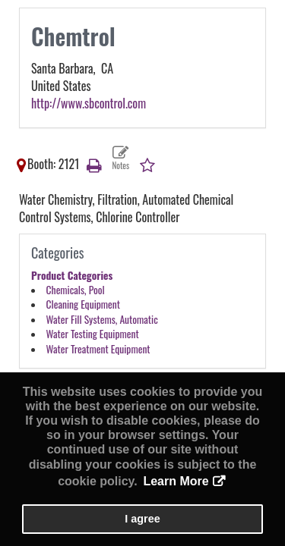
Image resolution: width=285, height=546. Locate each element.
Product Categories (71, 275)
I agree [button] (142, 519)
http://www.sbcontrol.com (88, 103)
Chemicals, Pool (75, 289)
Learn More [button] (175, 481)
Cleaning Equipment (83, 304)
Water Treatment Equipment (98, 348)
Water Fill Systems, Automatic (102, 319)
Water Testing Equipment (92, 333)
